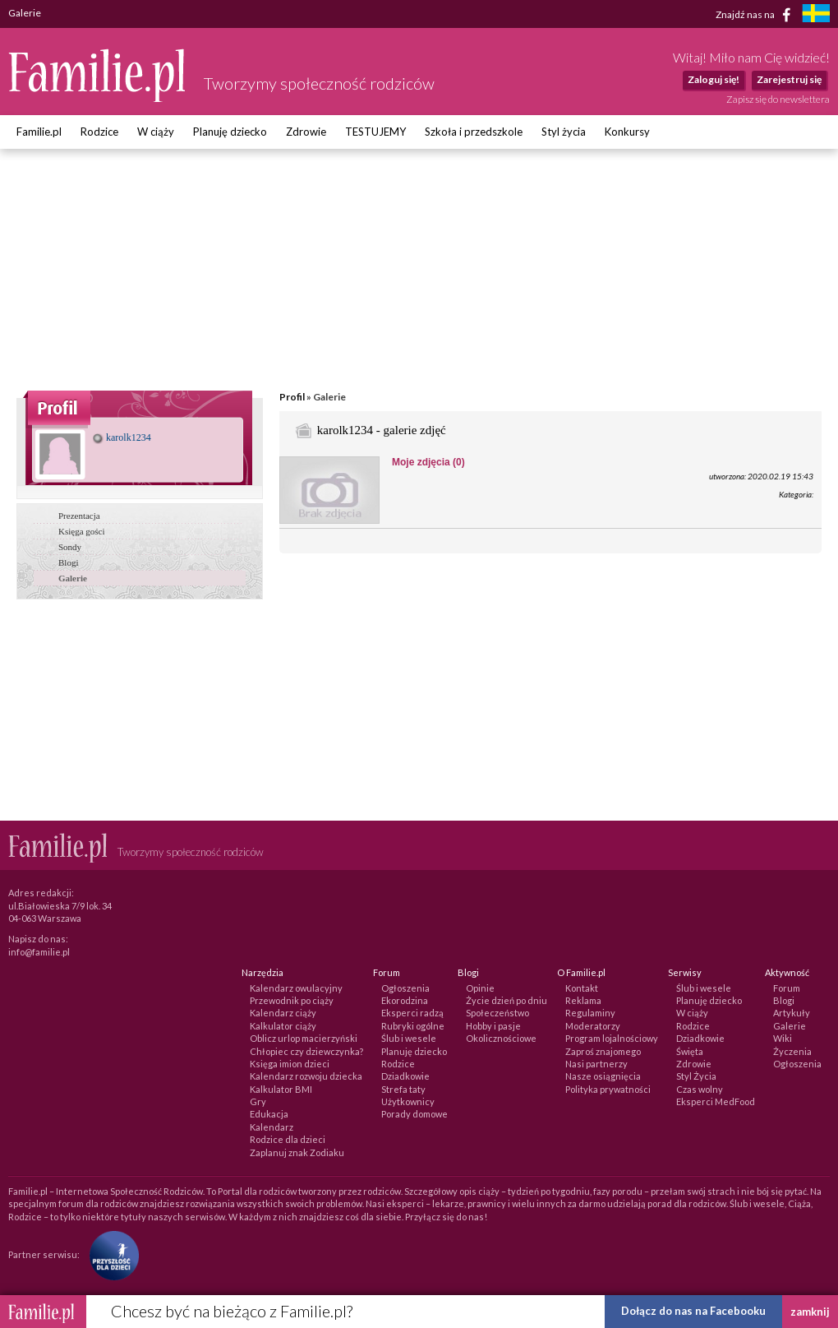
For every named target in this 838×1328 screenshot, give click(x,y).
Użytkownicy (408, 1101)
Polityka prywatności (608, 1089)
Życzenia (792, 1051)
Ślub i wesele (408, 1038)
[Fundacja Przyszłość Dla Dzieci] (110, 1254)
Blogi (68, 562)
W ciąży (155, 131)
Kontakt (581, 988)
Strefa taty (403, 1089)
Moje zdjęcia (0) (428, 462)
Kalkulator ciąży (283, 1025)
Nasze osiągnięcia (603, 1076)
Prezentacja (79, 516)
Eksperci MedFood (715, 1101)
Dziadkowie (405, 1076)
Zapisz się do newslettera (778, 99)
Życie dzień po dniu (506, 1000)
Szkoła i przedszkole (474, 131)
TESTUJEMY (375, 131)
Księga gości (81, 531)
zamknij (810, 1311)
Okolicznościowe (501, 1038)
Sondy (69, 547)
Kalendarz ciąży (283, 1012)
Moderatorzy (592, 1025)
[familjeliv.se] (816, 15)
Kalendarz (271, 1127)
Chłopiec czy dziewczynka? (306, 1051)
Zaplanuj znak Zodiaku (297, 1152)
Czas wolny (699, 1089)
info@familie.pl (39, 951)
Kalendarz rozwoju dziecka (306, 1076)
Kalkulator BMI (281, 1089)
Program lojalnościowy (611, 1038)
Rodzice (99, 131)
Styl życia (563, 131)
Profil (292, 397)
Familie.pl (39, 131)
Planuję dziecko (230, 131)
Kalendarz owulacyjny (296, 988)
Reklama (583, 1000)
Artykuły (791, 1012)
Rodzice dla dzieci (287, 1139)
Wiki (782, 1038)
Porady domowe (414, 1113)
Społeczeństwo (497, 1012)
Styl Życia (696, 1076)
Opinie (480, 988)
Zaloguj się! (713, 79)
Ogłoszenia (405, 988)
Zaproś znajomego (603, 1051)
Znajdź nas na (756, 15)
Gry (258, 1101)
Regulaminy (590, 1012)
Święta (689, 1051)
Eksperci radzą (412, 1012)
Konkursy (627, 131)
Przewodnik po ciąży (292, 1000)
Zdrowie (306, 131)
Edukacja (269, 1113)
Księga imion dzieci (289, 1063)
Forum (786, 988)
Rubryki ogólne (412, 1025)
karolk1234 (122, 437)
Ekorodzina (404, 1000)
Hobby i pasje (493, 1025)
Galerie (72, 578)
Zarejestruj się (789, 79)
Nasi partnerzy (596, 1063)
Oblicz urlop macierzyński (303, 1038)
